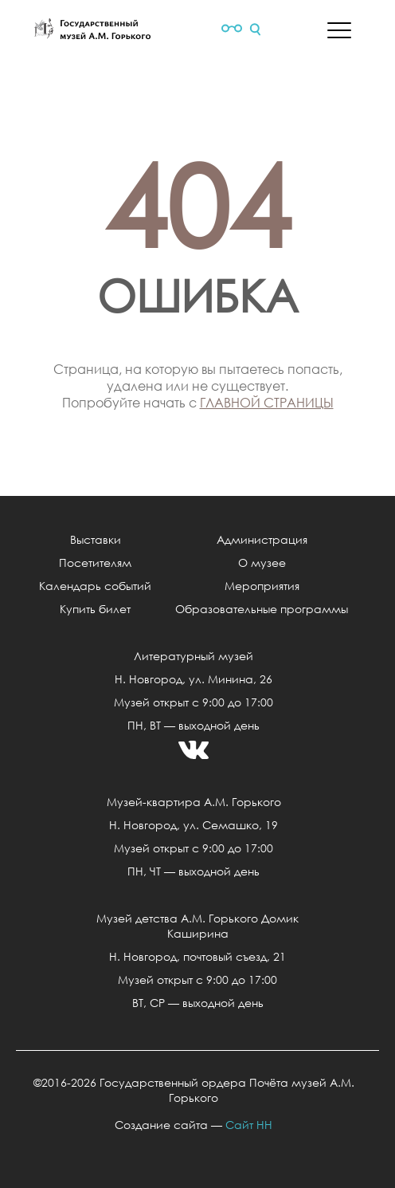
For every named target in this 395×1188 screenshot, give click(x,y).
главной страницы (267, 402)
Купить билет (95, 608)
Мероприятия (262, 585)
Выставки (95, 539)
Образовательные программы (261, 608)
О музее (262, 562)
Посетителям (95, 562)
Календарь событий (95, 585)
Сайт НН (248, 1124)
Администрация (262, 539)
